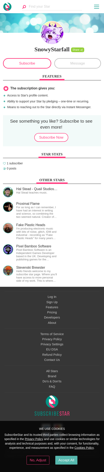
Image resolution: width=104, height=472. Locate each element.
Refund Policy (52, 354)
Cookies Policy (84, 447)
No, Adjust (38, 460)
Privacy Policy (52, 339)
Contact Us (52, 360)
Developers (52, 317)
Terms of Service (52, 334)
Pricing (52, 312)
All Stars (52, 371)
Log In (52, 296)
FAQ (52, 386)
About (52, 322)
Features (52, 307)
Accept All (66, 460)
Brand (52, 376)
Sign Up (52, 302)
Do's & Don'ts (52, 381)
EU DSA (52, 349)
